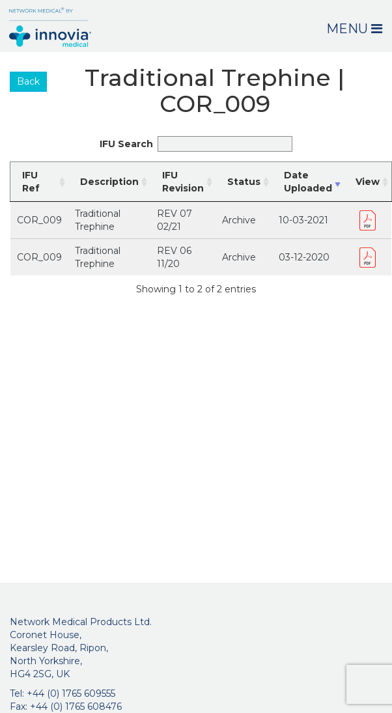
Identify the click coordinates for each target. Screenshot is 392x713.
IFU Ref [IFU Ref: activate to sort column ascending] (31, 181)
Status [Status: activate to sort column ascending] (243, 182)
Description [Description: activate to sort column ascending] (109, 182)
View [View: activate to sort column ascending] (368, 182)
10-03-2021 (303, 220)
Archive (239, 220)
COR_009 (39, 220)
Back (28, 81)
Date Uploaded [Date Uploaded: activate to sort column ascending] (308, 181)
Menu (354, 28)
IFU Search (196, 144)
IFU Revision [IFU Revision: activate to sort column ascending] (183, 181)
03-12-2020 (304, 257)
